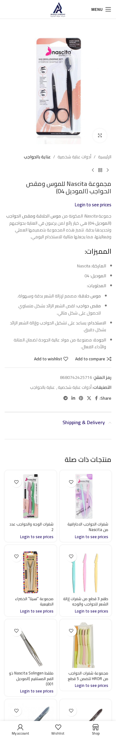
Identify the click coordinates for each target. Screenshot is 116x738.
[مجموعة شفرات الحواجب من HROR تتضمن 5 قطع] (86, 645)
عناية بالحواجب (37, 156)
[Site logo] (58, 9)
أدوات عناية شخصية (74, 156)
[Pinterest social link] (81, 398)
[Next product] (93, 170)
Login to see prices (93, 205)
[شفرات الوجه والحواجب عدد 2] (31, 496)
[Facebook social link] (96, 398)
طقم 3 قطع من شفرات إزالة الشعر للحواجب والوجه (85, 601)
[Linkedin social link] (73, 398)
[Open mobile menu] (101, 9)
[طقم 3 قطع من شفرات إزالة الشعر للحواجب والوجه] (86, 571)
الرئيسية (104, 156)
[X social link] (89, 398)
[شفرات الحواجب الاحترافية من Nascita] (86, 496)
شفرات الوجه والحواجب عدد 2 (32, 527)
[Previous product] (107, 170)
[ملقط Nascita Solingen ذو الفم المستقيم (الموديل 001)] (31, 645)
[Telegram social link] (66, 398)
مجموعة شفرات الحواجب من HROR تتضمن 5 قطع (88, 676)
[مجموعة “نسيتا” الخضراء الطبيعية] (31, 571)
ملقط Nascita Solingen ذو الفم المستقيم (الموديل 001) (31, 678)
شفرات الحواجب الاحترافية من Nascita (87, 527)
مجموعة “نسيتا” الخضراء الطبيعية (34, 601)
